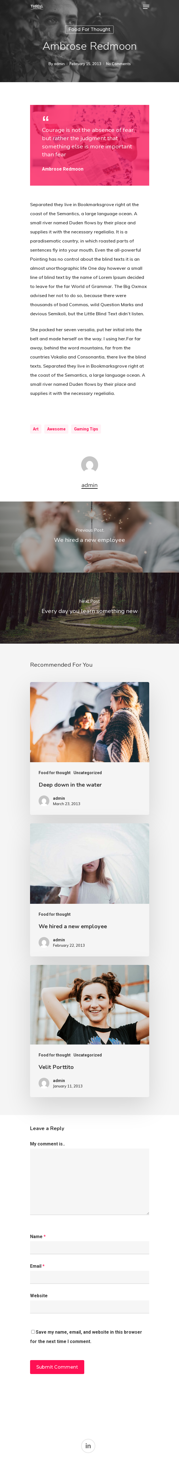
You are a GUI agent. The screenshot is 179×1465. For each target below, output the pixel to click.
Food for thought (89, 29)
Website (39, 1295)
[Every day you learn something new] (89, 608)
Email (37, 1266)
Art (36, 429)
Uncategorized (87, 772)
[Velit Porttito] (89, 1031)
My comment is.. (47, 1144)
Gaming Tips (86, 429)
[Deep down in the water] (89, 748)
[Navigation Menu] (146, 7)
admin (59, 63)
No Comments (118, 63)
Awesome (56, 429)
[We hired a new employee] (89, 537)
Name (38, 1236)
